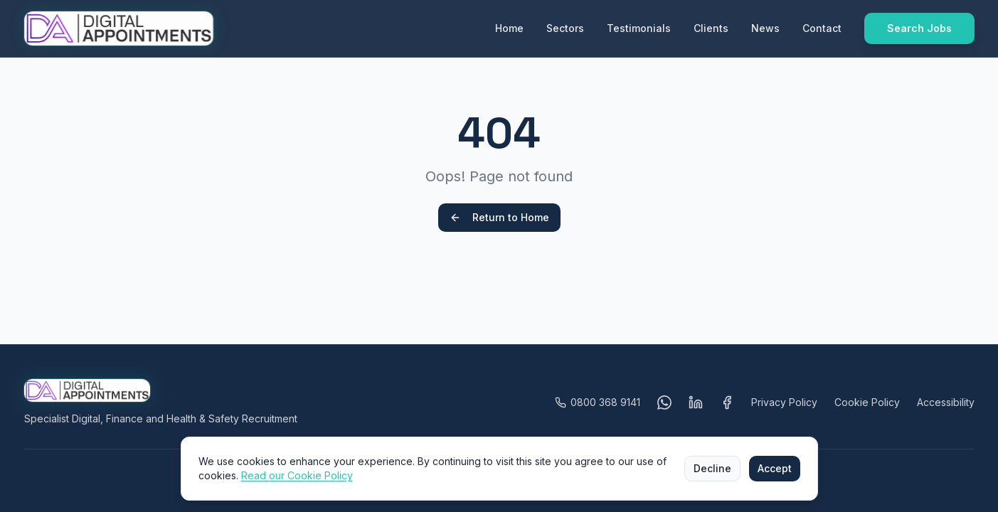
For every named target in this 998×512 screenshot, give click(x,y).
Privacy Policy (784, 402)
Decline (712, 468)
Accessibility (946, 402)
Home (509, 28)
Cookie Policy (867, 402)
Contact (822, 28)
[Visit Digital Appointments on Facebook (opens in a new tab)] (727, 402)
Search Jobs (919, 28)
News (765, 28)
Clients (711, 28)
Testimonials (639, 28)
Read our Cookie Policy (297, 475)
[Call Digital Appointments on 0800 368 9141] (597, 402)
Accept (775, 468)
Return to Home (499, 217)
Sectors (565, 28)
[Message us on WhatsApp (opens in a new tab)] (664, 402)
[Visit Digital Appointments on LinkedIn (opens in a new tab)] (696, 402)
